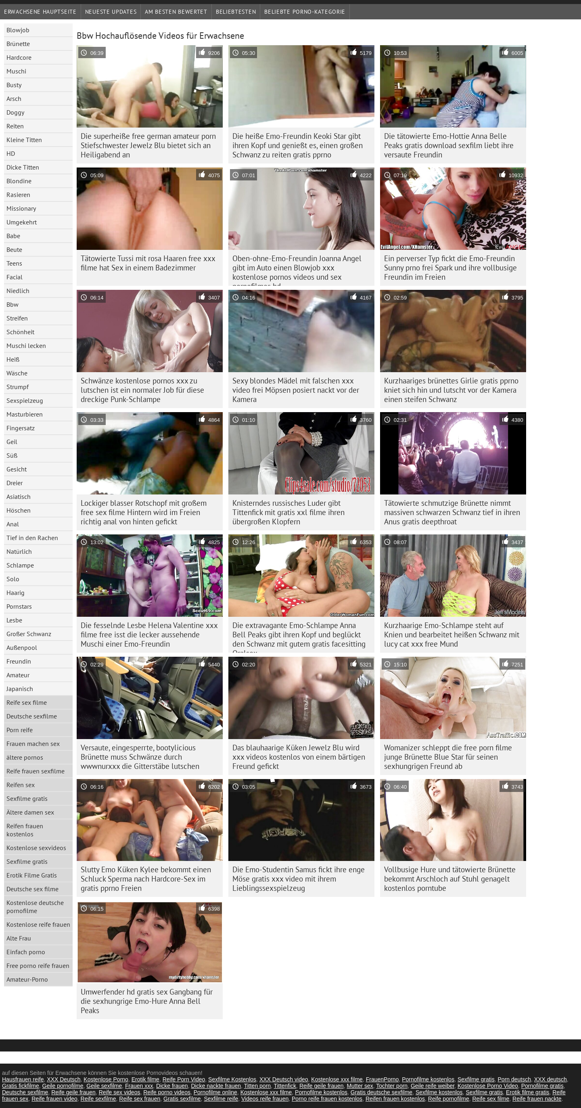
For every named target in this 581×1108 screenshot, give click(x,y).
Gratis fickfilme (20, 1086)
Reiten (15, 126)
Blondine (18, 181)
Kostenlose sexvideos (36, 848)
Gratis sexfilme (182, 1098)
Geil (11, 442)
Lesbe (14, 620)
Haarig (15, 593)
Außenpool (21, 647)
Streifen (17, 318)
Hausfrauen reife (23, 1079)
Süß (11, 455)
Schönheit (20, 332)
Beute (14, 249)
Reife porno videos (166, 1092)
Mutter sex (360, 1086)
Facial (14, 277)
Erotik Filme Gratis (31, 875)
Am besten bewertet (176, 11)
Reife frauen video (54, 1098)
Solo (12, 579)
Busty (13, 85)
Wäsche (16, 373)
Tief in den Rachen (32, 538)
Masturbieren (24, 414)
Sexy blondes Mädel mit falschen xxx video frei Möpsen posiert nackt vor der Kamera (295, 390)
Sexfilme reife (221, 1098)
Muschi (16, 71)
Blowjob (17, 30)
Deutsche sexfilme (31, 716)
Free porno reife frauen (37, 965)
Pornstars (19, 606)
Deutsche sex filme (32, 889)
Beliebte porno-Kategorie (304, 11)
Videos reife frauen (264, 1098)
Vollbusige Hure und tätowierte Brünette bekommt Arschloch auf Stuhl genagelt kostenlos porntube (450, 879)
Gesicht (16, 469)
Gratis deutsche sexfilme (381, 1092)
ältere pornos (24, 757)
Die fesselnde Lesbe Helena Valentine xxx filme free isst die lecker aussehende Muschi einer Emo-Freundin (149, 634)
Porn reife (19, 730)
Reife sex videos (119, 1092)
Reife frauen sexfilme (35, 771)
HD (10, 153)
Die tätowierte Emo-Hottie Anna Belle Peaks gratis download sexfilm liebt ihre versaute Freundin (449, 145)
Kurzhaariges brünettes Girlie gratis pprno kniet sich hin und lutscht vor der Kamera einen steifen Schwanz (451, 390)
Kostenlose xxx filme (337, 1079)
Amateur (17, 675)
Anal (12, 524)
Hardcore (18, 57)
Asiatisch (18, 496)
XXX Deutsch (63, 1079)
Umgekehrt (21, 222)
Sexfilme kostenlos (439, 1092)
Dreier (14, 483)
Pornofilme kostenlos (428, 1079)
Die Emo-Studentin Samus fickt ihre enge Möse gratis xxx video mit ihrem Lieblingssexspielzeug (298, 879)
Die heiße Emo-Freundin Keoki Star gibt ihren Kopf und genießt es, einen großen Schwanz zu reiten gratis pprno (297, 145)
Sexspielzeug (24, 400)
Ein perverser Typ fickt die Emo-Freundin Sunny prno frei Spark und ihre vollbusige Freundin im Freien (450, 267)
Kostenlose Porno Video (488, 1086)
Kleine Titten (24, 140)
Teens (14, 263)
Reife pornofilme (448, 1098)
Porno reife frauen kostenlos (327, 1098)
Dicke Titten (22, 167)
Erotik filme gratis (527, 1092)
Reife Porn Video (184, 1079)
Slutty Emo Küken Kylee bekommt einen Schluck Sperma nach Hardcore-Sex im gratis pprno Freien (146, 879)
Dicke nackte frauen (216, 1086)
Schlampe (20, 565)
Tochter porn (392, 1086)
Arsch (13, 98)
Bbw (12, 304)
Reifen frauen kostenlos (24, 830)
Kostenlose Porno (106, 1079)
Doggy (15, 112)
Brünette (18, 44)
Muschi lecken (26, 345)
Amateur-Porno (27, 979)
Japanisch (19, 689)
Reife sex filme (26, 702)
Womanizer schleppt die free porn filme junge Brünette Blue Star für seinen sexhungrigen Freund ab (448, 757)
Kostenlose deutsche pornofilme (35, 907)
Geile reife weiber (432, 1086)
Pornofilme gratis (542, 1086)
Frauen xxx (139, 1086)
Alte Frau (18, 938)
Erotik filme (145, 1079)
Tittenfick (285, 1086)
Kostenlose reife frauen (38, 924)
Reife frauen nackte (536, 1098)
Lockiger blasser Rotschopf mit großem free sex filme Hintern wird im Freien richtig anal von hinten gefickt (144, 512)
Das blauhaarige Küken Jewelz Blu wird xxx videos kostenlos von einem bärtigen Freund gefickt (298, 757)
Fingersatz (20, 428)
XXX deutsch (550, 1079)
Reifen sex (20, 785)
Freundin (18, 661)
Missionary (21, 208)
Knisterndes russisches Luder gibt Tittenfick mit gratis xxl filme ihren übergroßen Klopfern (288, 512)
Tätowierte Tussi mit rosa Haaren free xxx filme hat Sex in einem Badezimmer (148, 262)
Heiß (12, 359)
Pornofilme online (215, 1092)
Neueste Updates (111, 11)
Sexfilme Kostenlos (232, 1079)
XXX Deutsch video (283, 1079)
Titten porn (257, 1086)
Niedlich (17, 291)
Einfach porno (25, 952)
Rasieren (18, 195)
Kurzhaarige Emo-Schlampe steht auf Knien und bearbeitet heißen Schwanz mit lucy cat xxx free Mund (451, 634)
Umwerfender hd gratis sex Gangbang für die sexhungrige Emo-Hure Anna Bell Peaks (147, 1001)
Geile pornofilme (63, 1086)
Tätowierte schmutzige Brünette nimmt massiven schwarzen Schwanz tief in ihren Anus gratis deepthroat (452, 512)
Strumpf (17, 387)
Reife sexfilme (98, 1098)
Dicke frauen (172, 1086)
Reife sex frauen (139, 1098)
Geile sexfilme (104, 1086)
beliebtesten (236, 11)
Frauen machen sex (33, 743)
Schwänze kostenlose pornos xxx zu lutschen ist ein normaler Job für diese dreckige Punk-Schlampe (142, 390)
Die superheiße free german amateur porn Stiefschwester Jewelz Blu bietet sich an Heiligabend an (148, 145)
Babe (13, 236)
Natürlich (19, 551)
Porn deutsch (514, 1079)
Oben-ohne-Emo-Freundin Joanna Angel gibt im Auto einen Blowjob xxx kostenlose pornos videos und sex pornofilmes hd (297, 269)
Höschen (18, 510)
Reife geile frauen (321, 1086)
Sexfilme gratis (27, 798)
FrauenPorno (382, 1079)
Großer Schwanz (28, 634)
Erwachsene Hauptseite (40, 11)
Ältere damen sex (30, 812)
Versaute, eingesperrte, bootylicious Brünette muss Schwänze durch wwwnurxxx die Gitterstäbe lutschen (140, 757)
